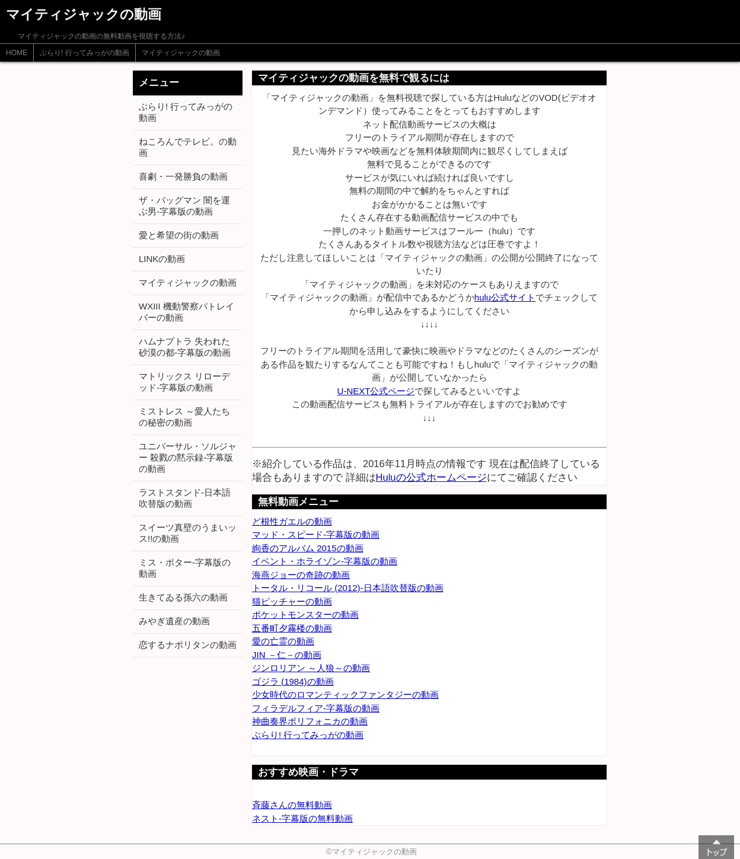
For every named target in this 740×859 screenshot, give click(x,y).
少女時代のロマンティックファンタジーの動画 (345, 694)
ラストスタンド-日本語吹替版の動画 (185, 498)
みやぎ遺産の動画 (174, 621)
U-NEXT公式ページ (376, 391)
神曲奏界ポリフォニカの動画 (310, 721)
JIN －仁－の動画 (286, 655)
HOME (16, 53)
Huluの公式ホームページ (431, 477)
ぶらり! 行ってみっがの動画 (84, 53)
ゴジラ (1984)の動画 (293, 681)
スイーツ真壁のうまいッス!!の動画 (188, 533)
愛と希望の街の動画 (179, 235)
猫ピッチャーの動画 (292, 601)
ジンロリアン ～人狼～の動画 (311, 668)
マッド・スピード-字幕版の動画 (315, 534)
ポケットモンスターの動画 (305, 614)
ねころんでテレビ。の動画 (188, 147)
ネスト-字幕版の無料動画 (302, 818)
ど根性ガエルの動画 (292, 521)
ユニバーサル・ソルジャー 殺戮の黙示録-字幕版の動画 (188, 457)
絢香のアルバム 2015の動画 (307, 548)
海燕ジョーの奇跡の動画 (301, 575)
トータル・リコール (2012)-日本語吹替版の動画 (348, 588)
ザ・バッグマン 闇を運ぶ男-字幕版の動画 (184, 205)
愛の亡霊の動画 (283, 641)
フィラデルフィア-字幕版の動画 (315, 708)
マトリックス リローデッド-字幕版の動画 (184, 381)
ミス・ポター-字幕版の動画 (185, 568)
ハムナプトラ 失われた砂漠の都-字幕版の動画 (185, 346)
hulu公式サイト (504, 297)
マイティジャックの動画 (181, 53)
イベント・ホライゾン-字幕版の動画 (324, 561)
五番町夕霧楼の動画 (292, 628)
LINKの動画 (162, 259)
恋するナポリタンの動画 (188, 645)
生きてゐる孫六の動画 (183, 597)
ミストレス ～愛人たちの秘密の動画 (184, 416)
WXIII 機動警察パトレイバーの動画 (186, 311)
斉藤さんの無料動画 (292, 805)
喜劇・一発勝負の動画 (183, 176)
